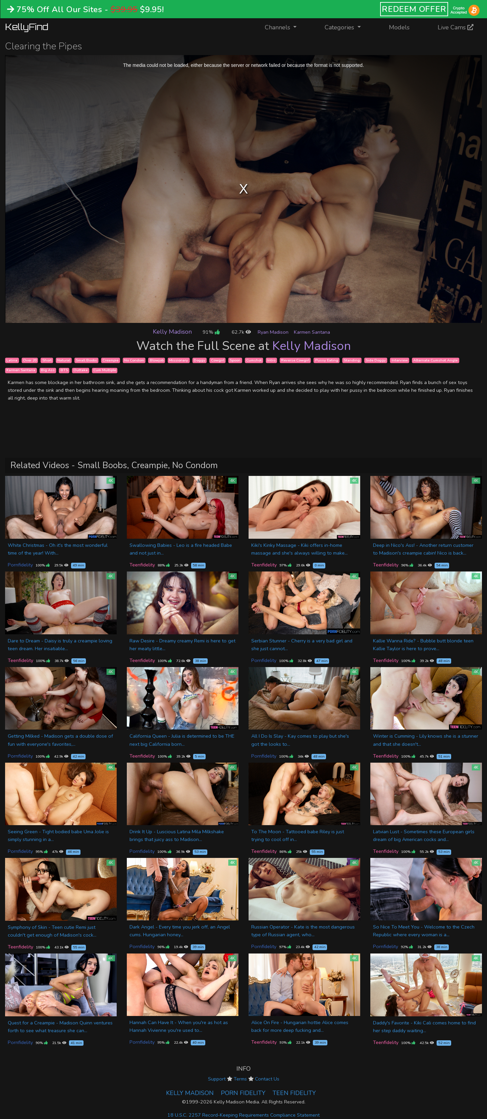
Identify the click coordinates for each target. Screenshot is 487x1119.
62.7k (241, 332)
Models (399, 27)
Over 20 (30, 360)
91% (211, 332)
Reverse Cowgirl (295, 360)
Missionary (178, 360)
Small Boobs (86, 360)
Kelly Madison (172, 332)
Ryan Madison (273, 332)
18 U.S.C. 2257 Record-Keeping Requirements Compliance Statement (243, 1115)
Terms (240, 1078)
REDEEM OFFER (414, 9)
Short (47, 360)
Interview (400, 360)
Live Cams (455, 27)
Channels (285, 26)
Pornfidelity (20, 564)
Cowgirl (217, 360)
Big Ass (48, 370)
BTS (64, 370)
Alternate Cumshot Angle (435, 360)
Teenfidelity (142, 564)
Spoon (235, 360)
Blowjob (157, 360)
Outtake (80, 370)
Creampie (110, 360)
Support (217, 1078)
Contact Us (267, 1078)
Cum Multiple (104, 370)
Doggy (199, 360)
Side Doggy (376, 360)
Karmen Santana (312, 332)
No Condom (134, 360)
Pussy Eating (326, 360)
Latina (11, 360)
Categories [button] (340, 27)
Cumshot (254, 360)
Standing (352, 360)
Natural (63, 360)
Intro (271, 360)
